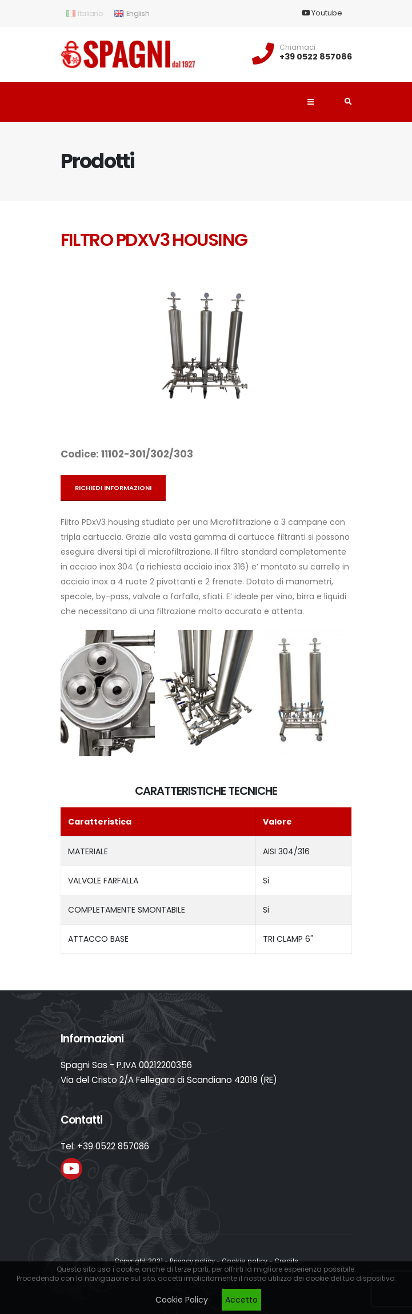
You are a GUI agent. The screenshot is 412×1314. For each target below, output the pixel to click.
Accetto (241, 1299)
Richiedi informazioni (113, 487)
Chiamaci (297, 47)
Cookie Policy (181, 1299)
